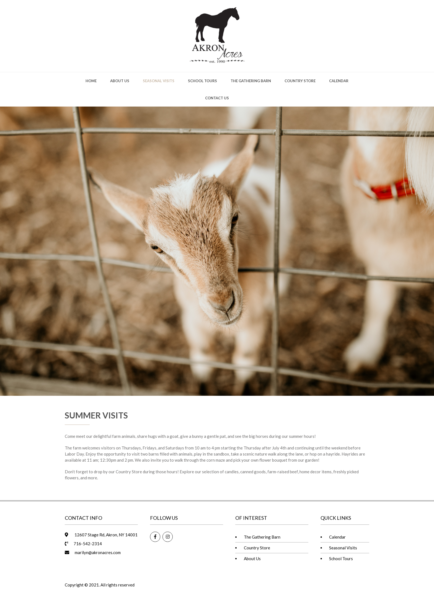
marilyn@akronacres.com (98, 552)
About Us (119, 81)
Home (91, 81)
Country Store (300, 81)
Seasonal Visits (158, 81)
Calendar (338, 81)
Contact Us (217, 98)
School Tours (202, 81)
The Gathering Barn (251, 81)
